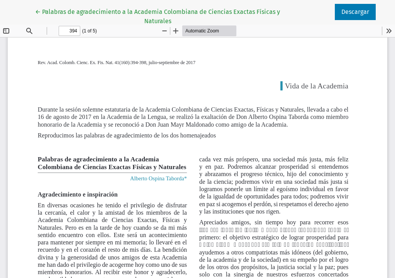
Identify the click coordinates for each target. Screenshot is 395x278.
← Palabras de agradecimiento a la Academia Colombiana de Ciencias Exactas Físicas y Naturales (157, 16)
